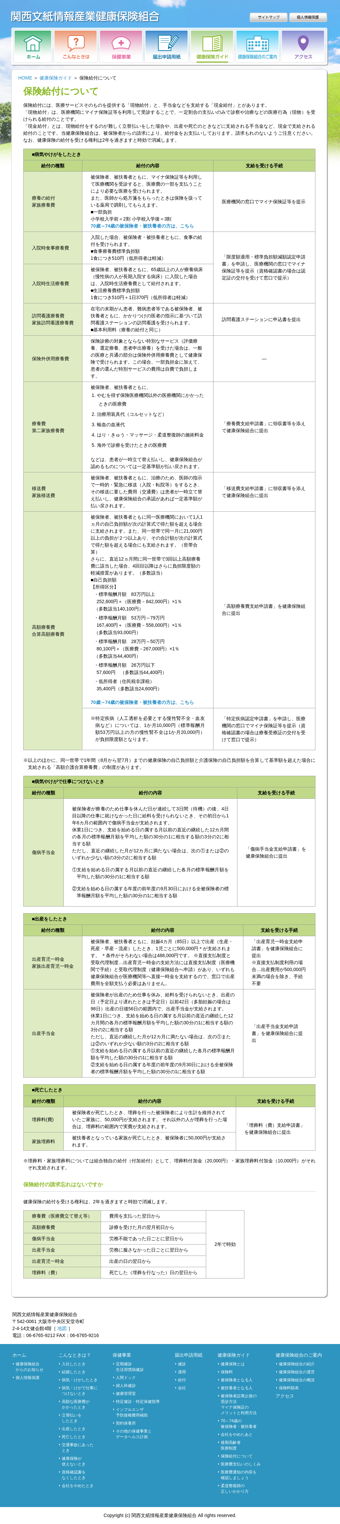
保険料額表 (289, 1388)
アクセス (285, 1396)
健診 (182, 1364)
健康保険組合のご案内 (299, 1355)
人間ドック (126, 1377)
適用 (182, 1372)
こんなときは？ (74, 1355)
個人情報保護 (28, 1377)
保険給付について (237, 1456)
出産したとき (74, 1429)
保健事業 (122, 1355)
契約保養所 (126, 1423)
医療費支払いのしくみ (241, 1464)
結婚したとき (74, 1372)
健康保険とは (233, 1364)
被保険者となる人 (237, 1380)
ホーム (19, 1355)
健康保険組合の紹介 (297, 1364)
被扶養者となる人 (237, 1388)
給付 (182, 1380)
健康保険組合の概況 (297, 1380)
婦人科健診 (126, 1385)
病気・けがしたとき (80, 1380)
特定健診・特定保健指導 (138, 1401)
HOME (25, 78)
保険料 (227, 1372)
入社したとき (74, 1364)
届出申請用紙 (189, 1355)
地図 (62, 1328)
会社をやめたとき (78, 1485)
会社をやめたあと (237, 1434)
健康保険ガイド (56, 78)
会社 (182, 1388)
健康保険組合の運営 (297, 1372)
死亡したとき (74, 1437)
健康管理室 (126, 1393)
